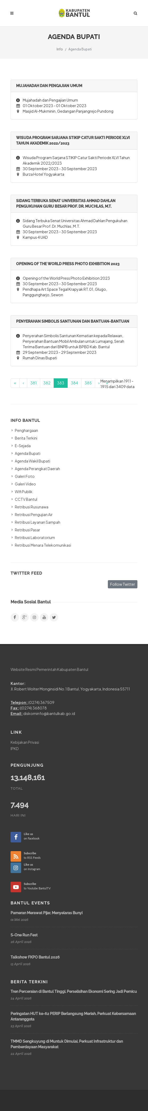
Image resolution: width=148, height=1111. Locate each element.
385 (88, 382)
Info (60, 49)
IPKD (15, 748)
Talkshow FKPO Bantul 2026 (35, 957)
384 (74, 382)
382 (46, 382)
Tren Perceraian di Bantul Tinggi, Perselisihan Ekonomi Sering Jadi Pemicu (74, 991)
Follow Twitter (122, 584)
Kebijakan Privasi (25, 742)
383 (60, 382)
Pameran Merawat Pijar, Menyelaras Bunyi (46, 913)
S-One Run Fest (24, 935)
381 (33, 382)
